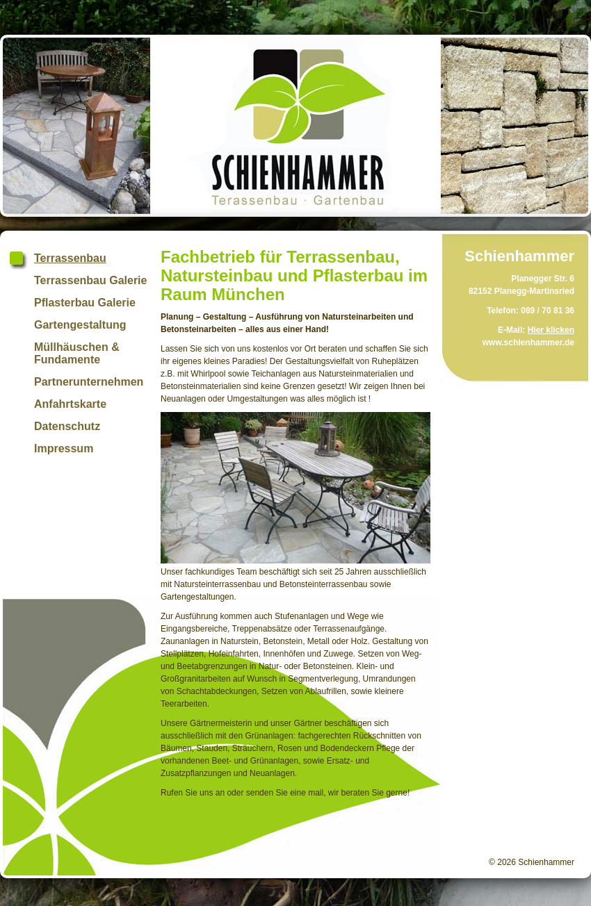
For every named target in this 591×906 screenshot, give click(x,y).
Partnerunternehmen (88, 382)
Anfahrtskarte (70, 404)
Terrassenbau (70, 258)
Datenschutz (67, 426)
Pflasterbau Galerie (85, 302)
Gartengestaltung (80, 325)
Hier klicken (551, 330)
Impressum (63, 448)
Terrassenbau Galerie (90, 280)
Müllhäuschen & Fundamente (77, 353)
